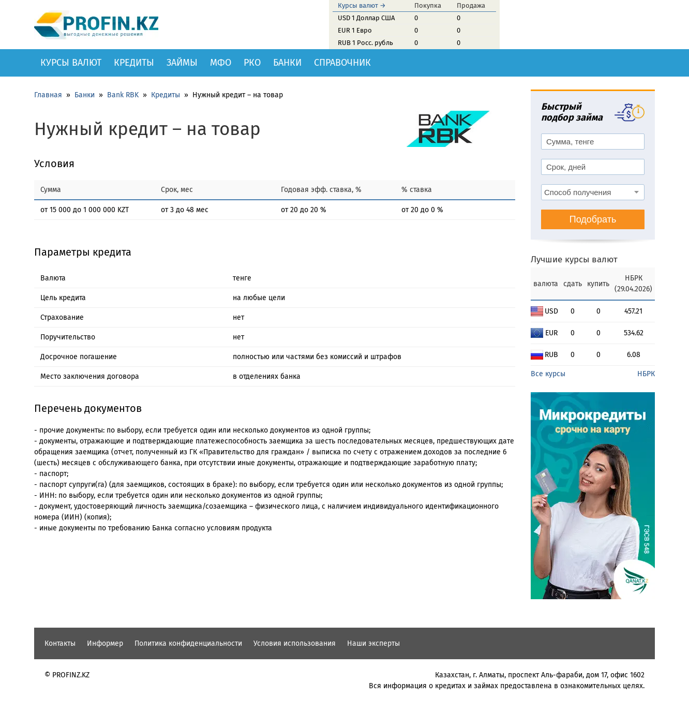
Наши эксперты (373, 643)
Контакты (60, 643)
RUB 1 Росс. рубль (365, 43)
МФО (220, 62)
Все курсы (548, 373)
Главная (48, 95)
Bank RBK (123, 95)
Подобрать (593, 219)
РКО (252, 62)
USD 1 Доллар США (366, 18)
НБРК (646, 373)
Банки (287, 62)
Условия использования (294, 643)
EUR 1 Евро (355, 30)
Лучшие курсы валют (574, 259)
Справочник (342, 62)
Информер (105, 643)
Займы (182, 62)
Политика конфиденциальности (188, 643)
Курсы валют (70, 62)
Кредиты (134, 62)
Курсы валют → (362, 5)
